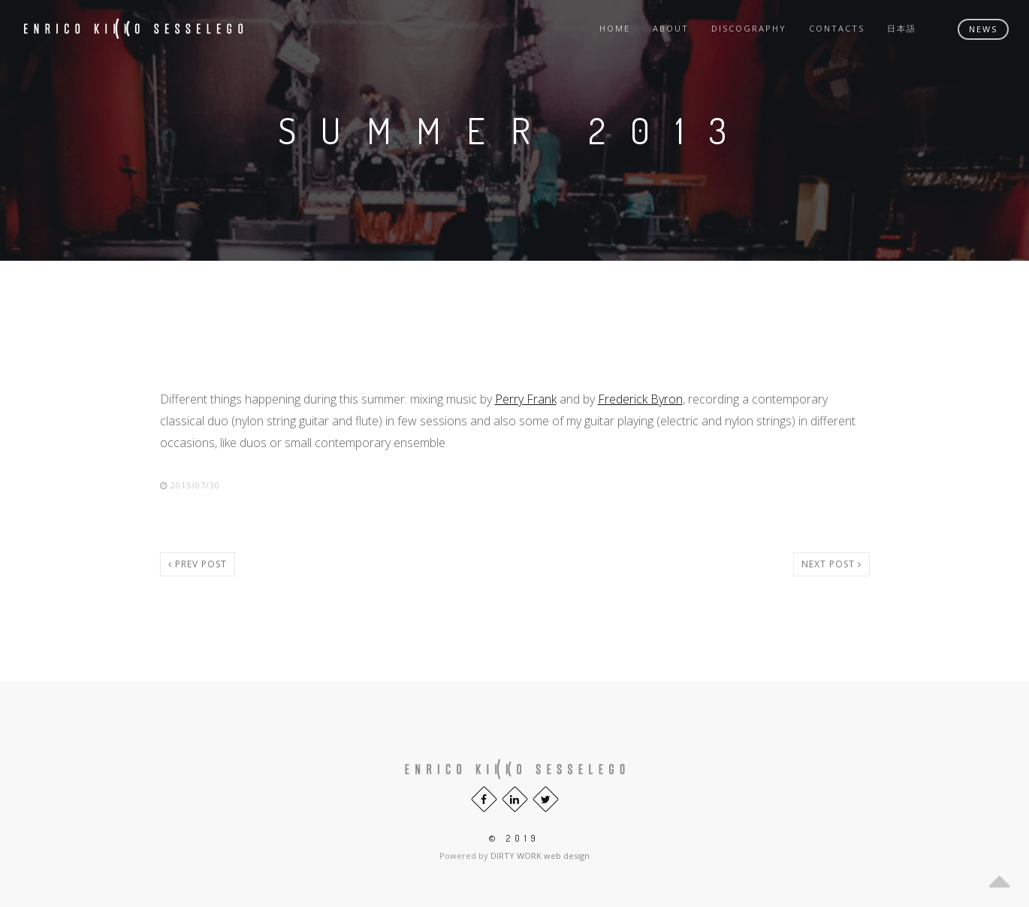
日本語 (901, 28)
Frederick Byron (640, 399)
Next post (831, 564)
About (671, 28)
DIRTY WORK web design (540, 855)
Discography (748, 28)
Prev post (197, 564)
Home (614, 28)
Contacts (837, 28)
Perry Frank (526, 399)
